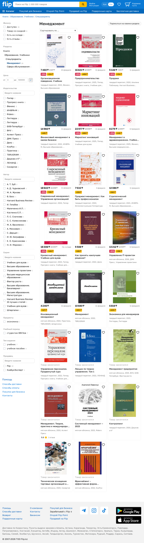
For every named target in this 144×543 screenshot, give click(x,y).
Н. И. (15, 245)
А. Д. (17, 188)
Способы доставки (12, 384)
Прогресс (16, 102)
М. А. (14, 192)
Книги (5, 16)
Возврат (6, 515)
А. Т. (12, 184)
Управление (20, 270)
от (8, 80)
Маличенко (16, 208)
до (21, 80)
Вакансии (35, 515)
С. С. (17, 220)
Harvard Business (20, 200)
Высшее (19, 266)
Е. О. (17, 241)
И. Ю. (16, 237)
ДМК (14, 138)
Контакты (7, 395)
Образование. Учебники (22, 16)
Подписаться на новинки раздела (124, 23)
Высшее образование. (18, 287)
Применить (31, 80)
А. (14, 228)
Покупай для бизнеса (30, 11)
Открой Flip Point (55, 11)
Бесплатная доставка (128, 11)
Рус (111, 4)
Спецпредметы (42, 16)
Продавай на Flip (78, 11)
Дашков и (14, 158)
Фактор (15, 281)
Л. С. (15, 216)
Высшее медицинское (18, 276)
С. (13, 233)
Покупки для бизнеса (13, 391)
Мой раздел (94, 5)
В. (11, 196)
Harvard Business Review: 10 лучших (20, 300)
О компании (36, 508)
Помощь (6, 508)
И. (13, 204)
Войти (92, 3)
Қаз (104, 4)
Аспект (15, 134)
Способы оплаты (10, 388)
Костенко (15, 212)
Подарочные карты (102, 11)
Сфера (19, 66)
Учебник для (17, 262)
